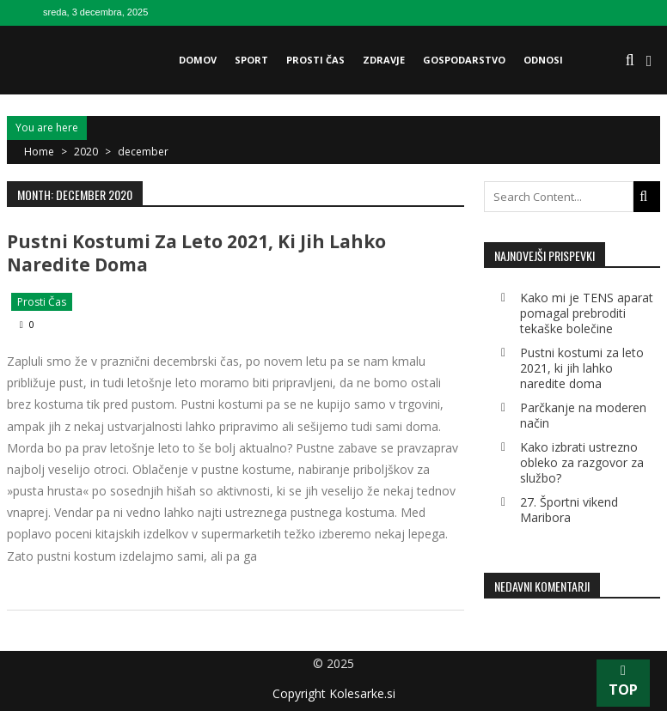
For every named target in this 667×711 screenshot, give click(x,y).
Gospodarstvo (464, 59)
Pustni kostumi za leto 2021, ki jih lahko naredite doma (196, 252)
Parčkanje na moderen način (583, 415)
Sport (251, 59)
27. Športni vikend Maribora (569, 510)
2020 (86, 151)
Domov (198, 59)
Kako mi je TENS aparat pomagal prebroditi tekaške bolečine (586, 313)
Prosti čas (315, 59)
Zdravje (384, 59)
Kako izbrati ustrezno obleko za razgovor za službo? (582, 462)
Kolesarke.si (362, 693)
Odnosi (543, 59)
